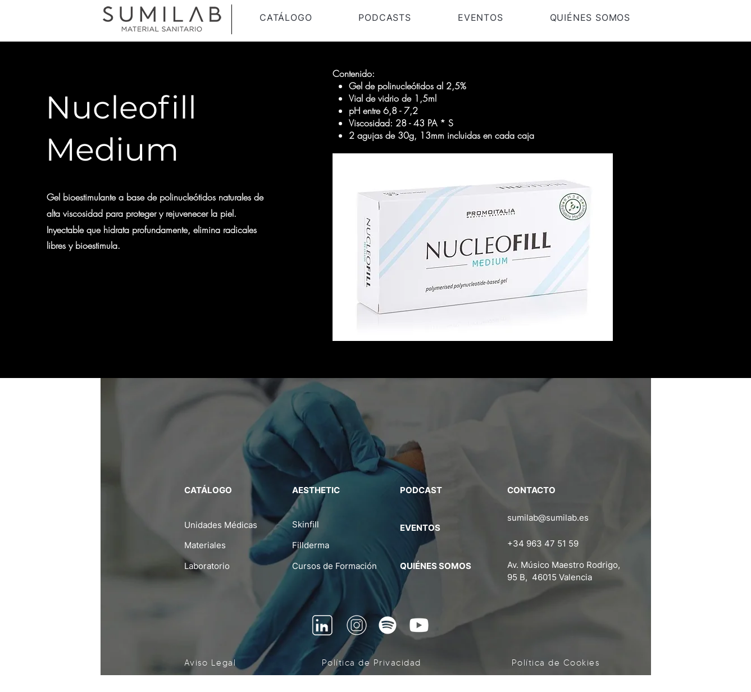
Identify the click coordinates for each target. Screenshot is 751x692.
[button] (286, 17)
